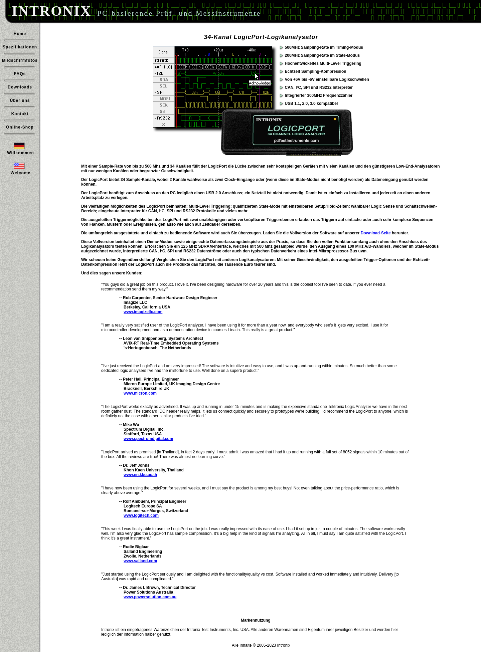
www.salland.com (140, 561)
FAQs (20, 73)
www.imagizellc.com (143, 311)
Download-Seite (376, 233)
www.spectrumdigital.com (148, 438)
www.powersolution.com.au (150, 597)
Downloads (20, 87)
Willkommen (20, 153)
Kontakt (20, 114)
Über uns (20, 100)
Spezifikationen (20, 47)
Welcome (20, 173)
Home (20, 33)
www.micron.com (140, 393)
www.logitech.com (141, 515)
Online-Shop (19, 127)
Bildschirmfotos (19, 60)
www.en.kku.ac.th (140, 474)
